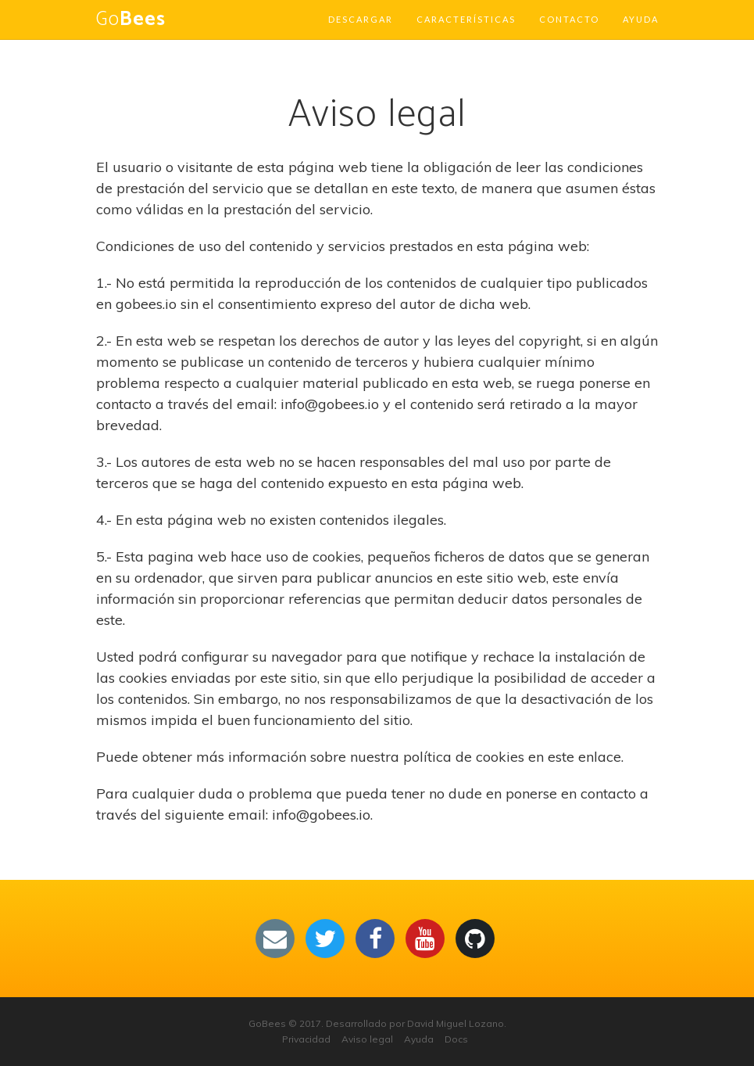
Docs (456, 1039)
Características (466, 19)
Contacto (569, 19)
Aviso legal (367, 1039)
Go (131, 19)
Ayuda (641, 19)
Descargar (360, 19)
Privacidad (306, 1039)
